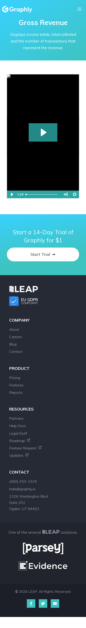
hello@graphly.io (22, 489)
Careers (15, 336)
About (14, 329)
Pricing (14, 377)
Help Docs (17, 425)
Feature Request (25, 448)
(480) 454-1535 (23, 481)
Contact (15, 351)
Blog (13, 344)
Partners (16, 418)
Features (16, 385)
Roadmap (20, 440)
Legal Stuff (18, 433)
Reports (15, 392)
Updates (19, 455)
